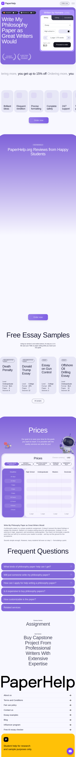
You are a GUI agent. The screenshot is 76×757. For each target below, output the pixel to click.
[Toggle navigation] (73, 3)
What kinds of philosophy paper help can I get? (27, 566)
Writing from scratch (11, 464)
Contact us (8, 710)
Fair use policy (10, 705)
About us (8, 695)
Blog (6, 720)
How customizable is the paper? (20, 599)
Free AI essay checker (13, 730)
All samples (38, 401)
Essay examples (11, 715)
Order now (64, 3)
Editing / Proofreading (26, 464)
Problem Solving (56, 464)
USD (68, 458)
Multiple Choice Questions (41, 464)
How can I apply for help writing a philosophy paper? (30, 583)
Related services (12, 607)
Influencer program (12, 725)
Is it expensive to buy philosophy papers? (24, 591)
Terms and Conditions (13, 700)
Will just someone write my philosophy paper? (27, 574)
